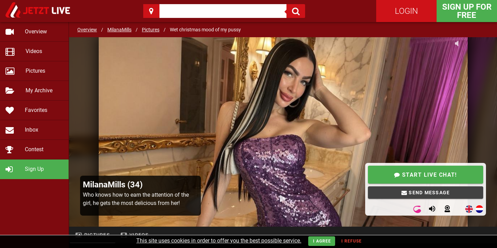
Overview (87, 29)
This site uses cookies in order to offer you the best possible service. (218, 240)
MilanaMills (119, 29)
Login (406, 11)
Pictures (150, 29)
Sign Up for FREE (466, 11)
